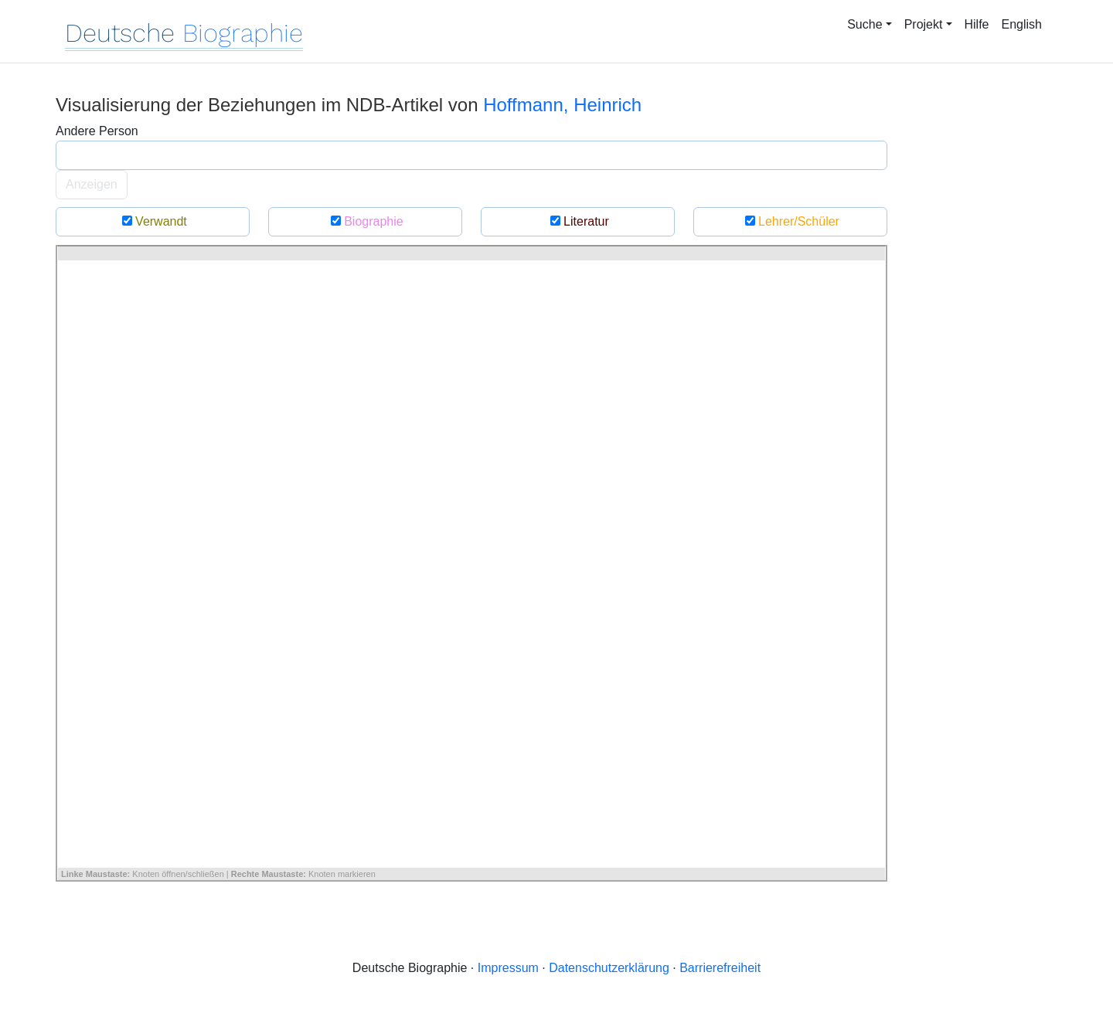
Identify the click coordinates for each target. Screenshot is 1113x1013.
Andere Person (97, 131)
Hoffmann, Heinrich (562, 104)
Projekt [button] (923, 24)
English (1022, 24)
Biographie (365, 221)
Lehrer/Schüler (790, 221)
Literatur (577, 221)
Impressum (508, 967)
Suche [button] (864, 24)
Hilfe (977, 24)
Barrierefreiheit (720, 967)
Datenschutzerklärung (609, 967)
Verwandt (152, 221)
